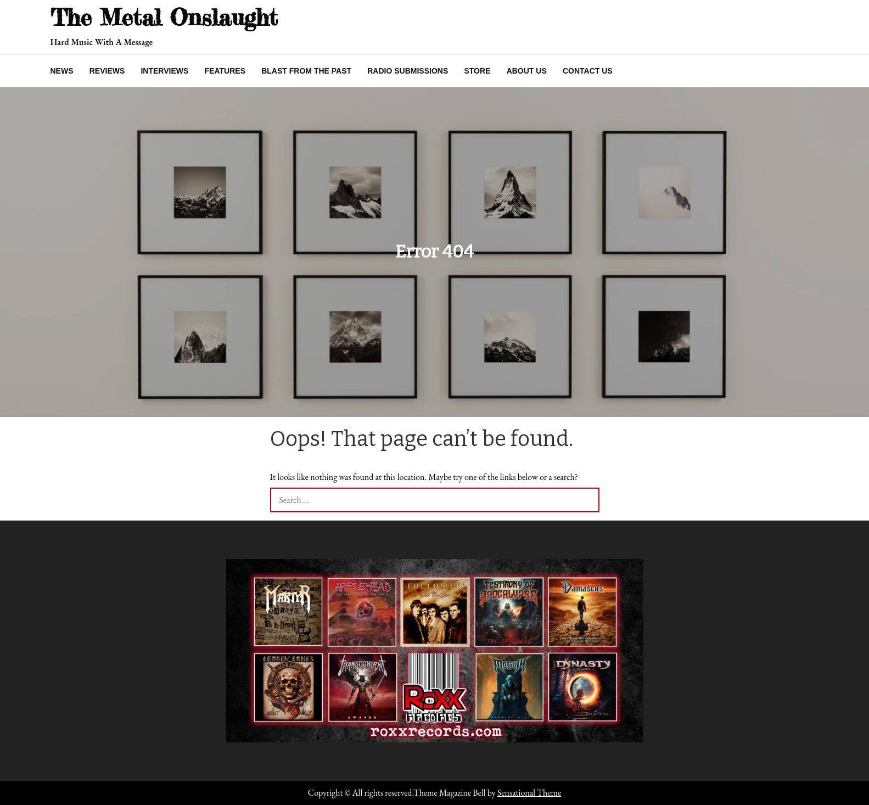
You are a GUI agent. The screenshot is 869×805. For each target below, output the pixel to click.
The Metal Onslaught (164, 17)
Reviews (107, 70)
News (62, 70)
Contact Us (588, 70)
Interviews (164, 70)
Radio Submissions (407, 70)
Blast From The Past (306, 70)
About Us (527, 70)
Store (477, 70)
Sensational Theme (529, 792)
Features (225, 70)
